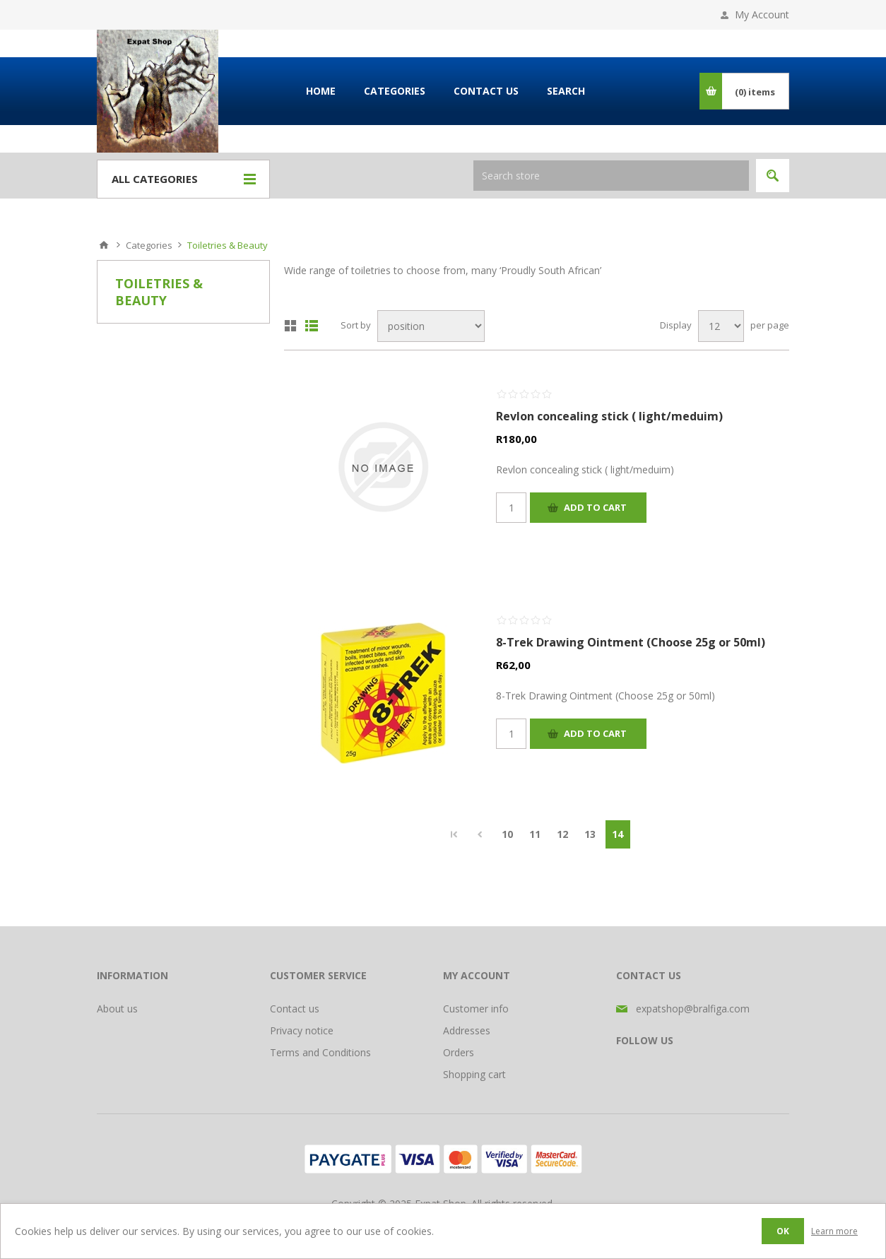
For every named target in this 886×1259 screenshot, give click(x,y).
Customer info (476, 1008)
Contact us (294, 1008)
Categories (149, 245)
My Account (762, 14)
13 (590, 834)
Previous (480, 834)
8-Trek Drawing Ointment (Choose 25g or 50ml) (630, 642)
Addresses (466, 1030)
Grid (290, 325)
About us (117, 1008)
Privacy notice (301, 1030)
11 (535, 834)
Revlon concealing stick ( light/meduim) (609, 416)
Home (104, 245)
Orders (458, 1052)
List (311, 325)
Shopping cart (474, 1074)
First (454, 834)
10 (507, 834)
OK (782, 1231)
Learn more (834, 1231)
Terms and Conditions (320, 1052)
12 (562, 834)
